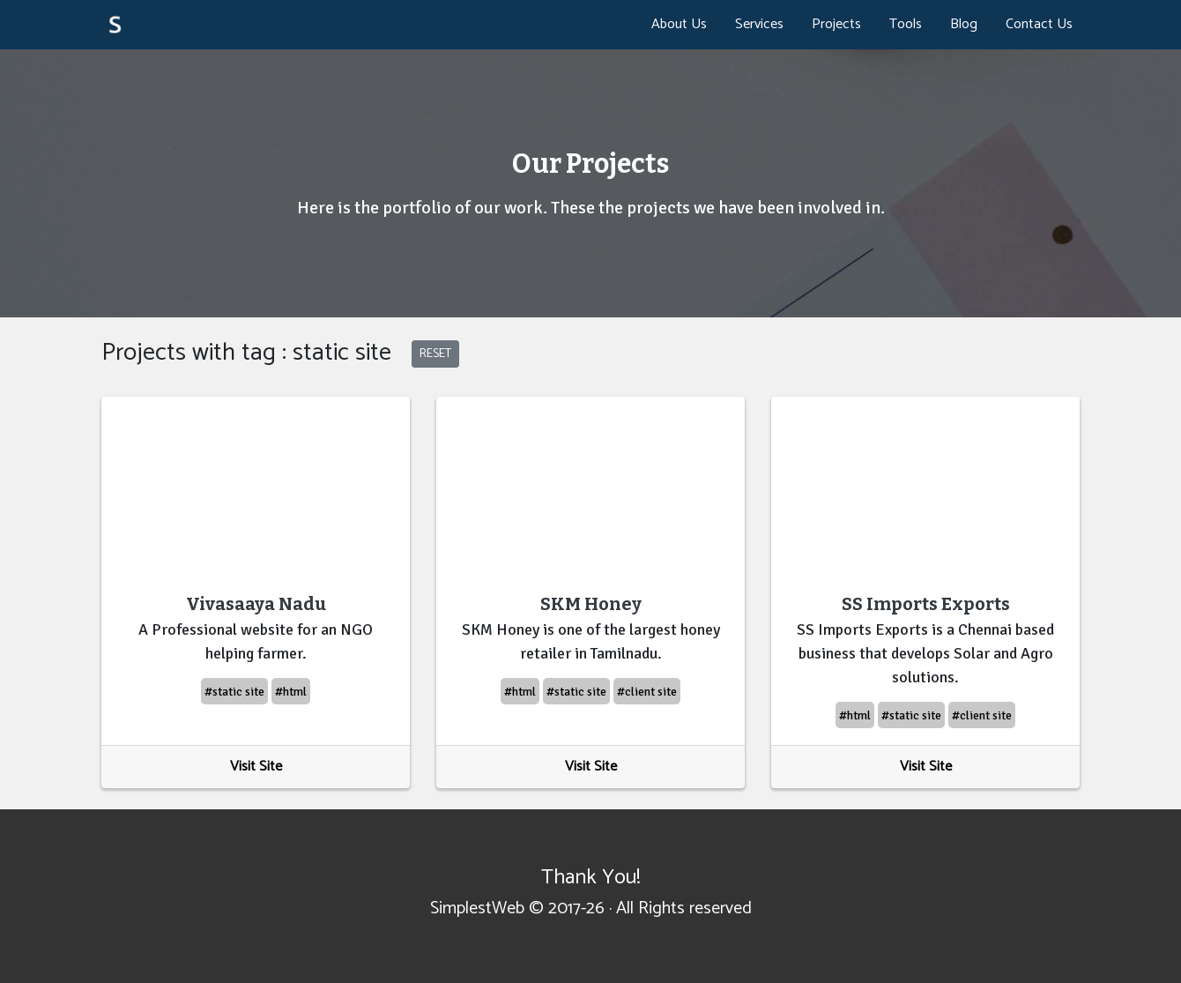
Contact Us (1039, 24)
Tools (905, 24)
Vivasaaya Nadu (256, 603)
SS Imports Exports (926, 603)
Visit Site (256, 766)
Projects (836, 24)
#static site (234, 691)
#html (291, 691)
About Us (679, 24)
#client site (647, 691)
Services (759, 24)
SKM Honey (591, 603)
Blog (963, 24)
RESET (435, 354)
